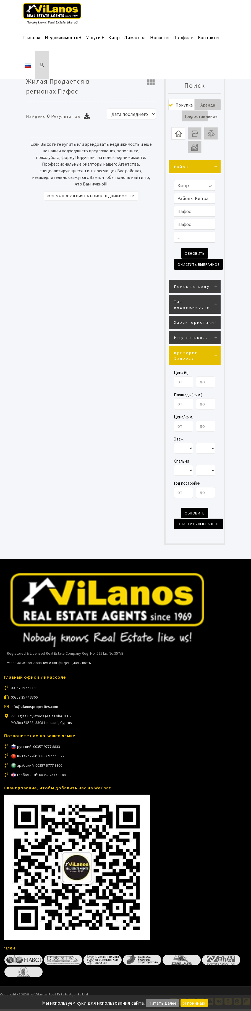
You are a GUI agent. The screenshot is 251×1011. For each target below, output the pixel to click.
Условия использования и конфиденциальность (49, 664)
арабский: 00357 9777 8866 (39, 767)
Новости (159, 41)
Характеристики (194, 325)
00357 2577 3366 (24, 699)
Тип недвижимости (192, 307)
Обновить (195, 257)
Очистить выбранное (198, 267)
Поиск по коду (192, 289)
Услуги (95, 41)
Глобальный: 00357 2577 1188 (41, 776)
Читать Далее (162, 1003)
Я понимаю (194, 1003)
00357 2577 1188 (24, 690)
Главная (32, 41)
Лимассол (135, 41)
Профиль (183, 41)
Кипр (114, 41)
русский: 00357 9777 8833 (38, 748)
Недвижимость (63, 41)
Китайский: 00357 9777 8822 (40, 757)
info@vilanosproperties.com (34, 708)
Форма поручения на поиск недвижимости (91, 195)
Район (181, 170)
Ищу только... (191, 340)
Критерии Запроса (186, 358)
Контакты (208, 41)
